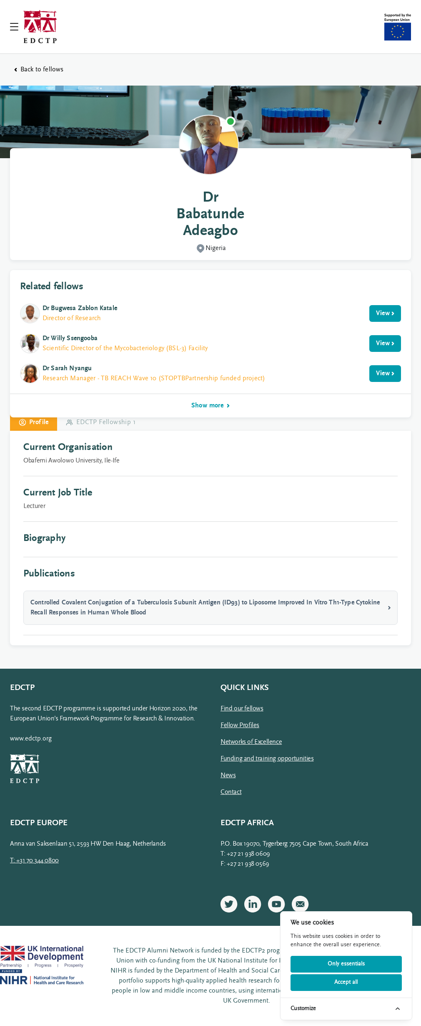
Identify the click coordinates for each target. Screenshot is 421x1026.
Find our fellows (242, 708)
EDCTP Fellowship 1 (100, 422)
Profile (33, 422)
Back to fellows (38, 69)
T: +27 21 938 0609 (245, 854)
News (228, 775)
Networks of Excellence (251, 742)
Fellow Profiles (240, 725)
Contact (231, 792)
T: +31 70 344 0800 (34, 860)
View (385, 313)
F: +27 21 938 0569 (245, 864)
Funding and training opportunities (267, 759)
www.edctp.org (31, 738)
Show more (210, 405)
